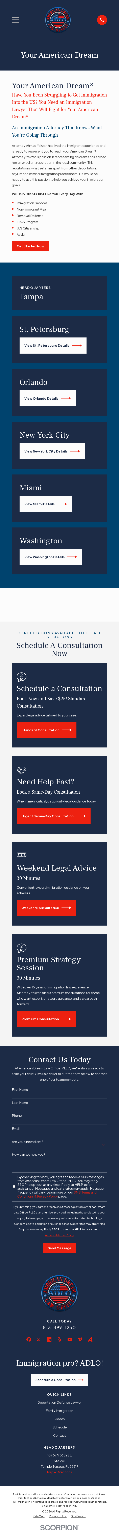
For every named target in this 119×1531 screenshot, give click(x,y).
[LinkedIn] (49, 1339)
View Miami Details (45, 504)
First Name (20, 1089)
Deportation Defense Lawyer (60, 1402)
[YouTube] (70, 1339)
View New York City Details (52, 451)
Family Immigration (59, 1411)
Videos (59, 1419)
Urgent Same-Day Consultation (54, 816)
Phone (17, 1115)
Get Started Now (30, 246)
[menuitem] (39, 1516)
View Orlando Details (47, 398)
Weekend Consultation (46, 908)
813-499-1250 (59, 1327)
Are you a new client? (27, 1142)
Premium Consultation (46, 1019)
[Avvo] (90, 1339)
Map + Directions (59, 1472)
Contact (59, 1435)
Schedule (59, 1427)
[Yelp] (59, 1339)
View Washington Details (50, 557)
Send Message (59, 1248)
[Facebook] (28, 1339)
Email (16, 1128)
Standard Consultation (47, 730)
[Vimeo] (80, 1339)
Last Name (20, 1102)
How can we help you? (28, 1154)
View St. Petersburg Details (53, 345)
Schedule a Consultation (59, 1380)
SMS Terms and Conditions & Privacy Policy (57, 1194)
